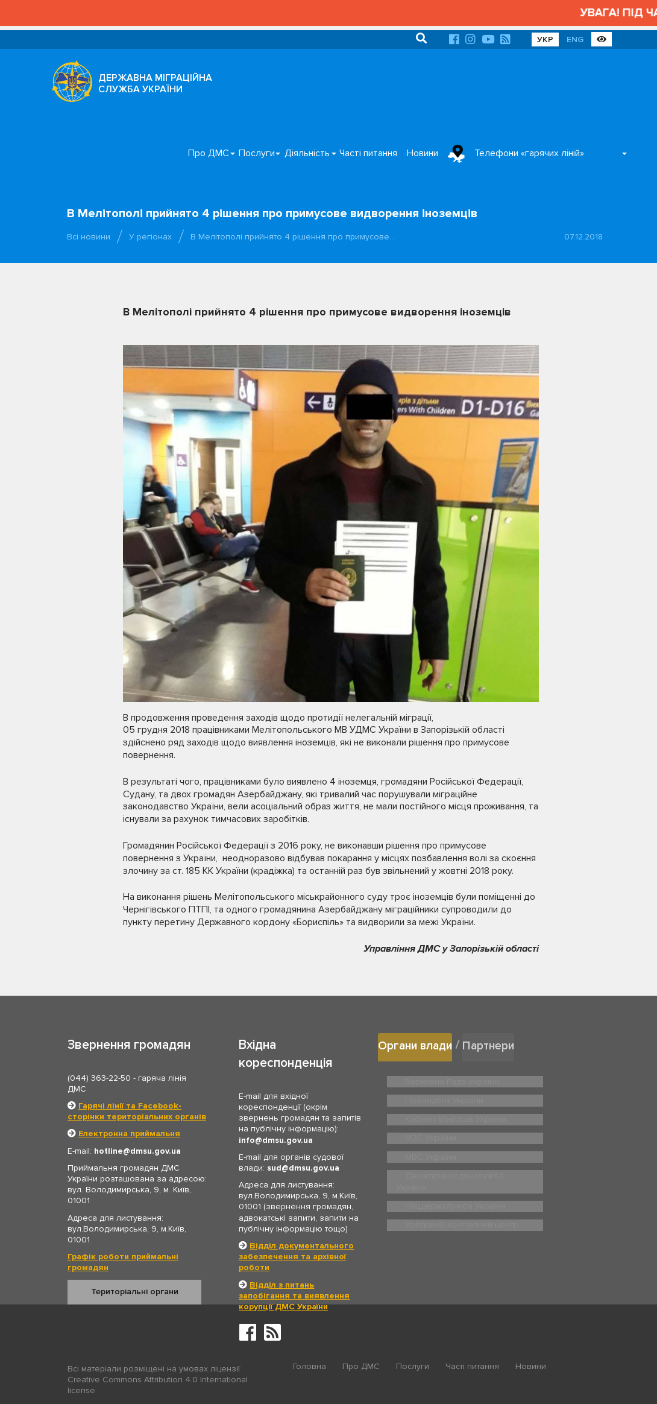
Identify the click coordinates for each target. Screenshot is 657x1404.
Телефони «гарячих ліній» (529, 153)
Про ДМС (208, 153)
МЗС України (429, 1127)
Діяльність (307, 153)
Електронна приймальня (129, 1133)
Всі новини (88, 237)
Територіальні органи (134, 1291)
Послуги (257, 153)
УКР (545, 39)
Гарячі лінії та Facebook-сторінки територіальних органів (137, 1111)
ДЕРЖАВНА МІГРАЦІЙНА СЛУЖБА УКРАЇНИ (155, 83)
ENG (575, 39)
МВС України (534, 1127)
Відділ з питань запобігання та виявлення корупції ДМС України (294, 1296)
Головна (310, 1369)
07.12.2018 (583, 237)
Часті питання (368, 153)
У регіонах (150, 237)
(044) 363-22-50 (99, 1078)
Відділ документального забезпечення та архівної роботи (296, 1257)
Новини (422, 153)
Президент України (546, 1078)
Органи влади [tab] (418, 1044)
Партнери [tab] (498, 1044)
